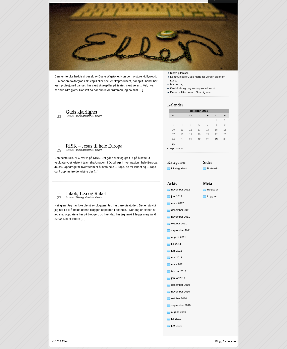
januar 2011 (178, 278)
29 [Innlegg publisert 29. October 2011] (216, 139)
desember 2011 (180, 209)
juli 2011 (176, 243)
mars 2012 (177, 203)
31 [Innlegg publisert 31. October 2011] (173, 144)
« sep (170, 148)
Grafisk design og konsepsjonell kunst (192, 88)
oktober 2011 (179, 223)
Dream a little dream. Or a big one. (190, 92)
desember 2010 (180, 284)
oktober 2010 (179, 298)
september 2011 (181, 230)
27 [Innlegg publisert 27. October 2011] (199, 139)
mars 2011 (177, 264)
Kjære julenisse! (179, 72)
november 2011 (180, 216)
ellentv (97, 116)
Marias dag (176, 84)
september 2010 (181, 305)
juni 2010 (176, 325)
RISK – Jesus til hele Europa (94, 146)
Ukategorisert (83, 116)
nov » (179, 148)
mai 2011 (176, 257)
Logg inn (212, 196)
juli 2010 (176, 318)
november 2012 (180, 189)
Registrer (212, 189)
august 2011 (178, 237)
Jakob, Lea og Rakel (86, 193)
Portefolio (212, 168)
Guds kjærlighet (81, 112)
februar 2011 (178, 271)
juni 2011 (176, 250)
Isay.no (231, 341)
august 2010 (178, 311)
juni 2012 (176, 196)
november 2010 (180, 291)
